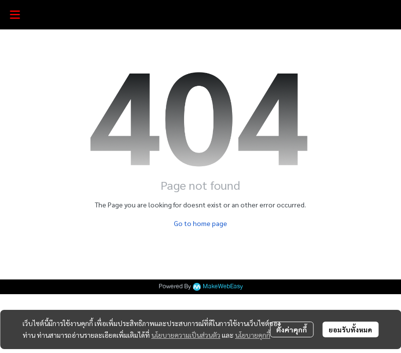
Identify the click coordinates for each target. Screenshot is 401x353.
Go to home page (200, 223)
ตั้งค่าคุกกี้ (291, 329)
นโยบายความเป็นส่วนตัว (185, 334)
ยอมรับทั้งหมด (350, 329)
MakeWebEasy (223, 286)
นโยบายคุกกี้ (252, 334)
